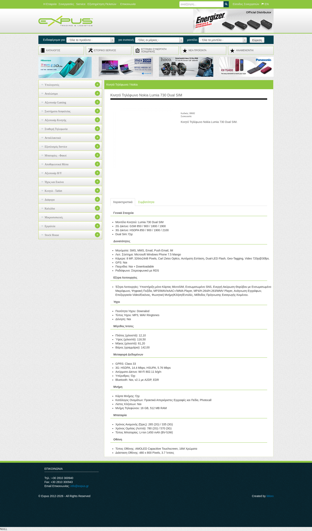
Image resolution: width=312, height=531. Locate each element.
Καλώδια (50, 208)
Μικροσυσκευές (54, 217)
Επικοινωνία (127, 4)
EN (265, 4)
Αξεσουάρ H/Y (53, 173)
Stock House (52, 235)
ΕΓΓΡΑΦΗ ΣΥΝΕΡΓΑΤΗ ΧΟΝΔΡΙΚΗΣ (153, 50)
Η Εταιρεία (49, 4)
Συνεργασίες (66, 4)
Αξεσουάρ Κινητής (55, 120)
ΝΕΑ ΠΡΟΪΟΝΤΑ (197, 50)
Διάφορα (50, 199)
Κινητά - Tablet (53, 190)
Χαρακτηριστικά (122, 202)
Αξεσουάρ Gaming (55, 102)
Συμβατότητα (146, 202)
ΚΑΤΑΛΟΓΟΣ (53, 50)
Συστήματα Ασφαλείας (58, 111)
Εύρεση (257, 40)
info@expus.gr (79, 486)
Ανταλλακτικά (53, 137)
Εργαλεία (50, 226)
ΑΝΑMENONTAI (245, 50)
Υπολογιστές (52, 84)
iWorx (270, 496)
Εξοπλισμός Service (56, 146)
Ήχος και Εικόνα (54, 182)
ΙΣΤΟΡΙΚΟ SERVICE (105, 50)
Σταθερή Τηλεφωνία (56, 129)
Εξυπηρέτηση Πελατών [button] (102, 4)
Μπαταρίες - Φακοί (56, 155)
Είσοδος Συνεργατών (246, 4)
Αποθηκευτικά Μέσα (56, 164)
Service (81, 4)
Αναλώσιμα (51, 93)
